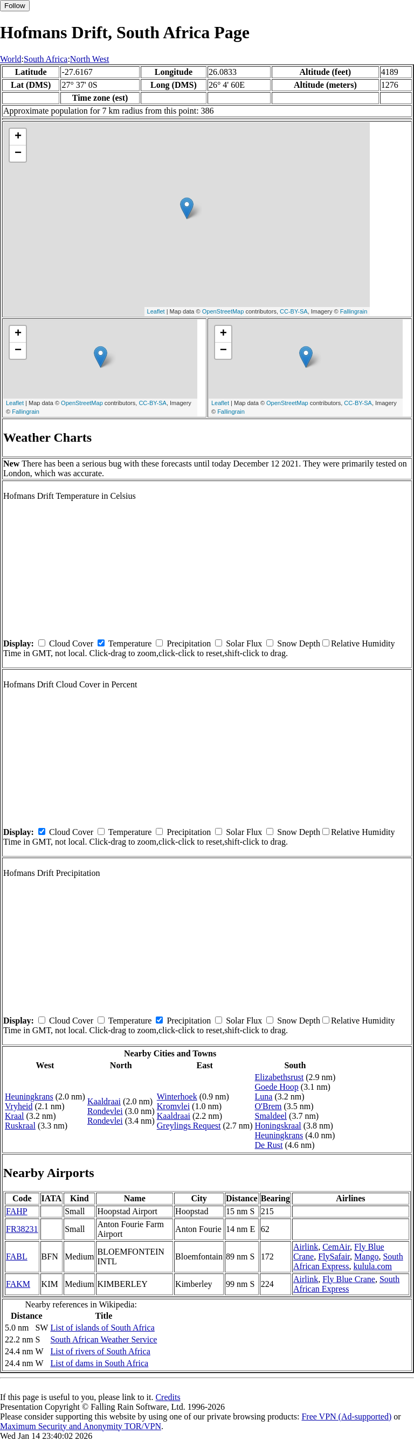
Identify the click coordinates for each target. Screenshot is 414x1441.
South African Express (348, 1261)
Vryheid (18, 1106)
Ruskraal (20, 1125)
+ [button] (18, 137)
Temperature (130, 643)
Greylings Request (189, 1125)
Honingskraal (278, 1125)
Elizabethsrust (279, 1077)
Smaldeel (271, 1115)
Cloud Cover (71, 643)
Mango (366, 1256)
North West (89, 59)
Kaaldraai (104, 1101)
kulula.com (372, 1266)
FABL (16, 1256)
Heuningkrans (29, 1096)
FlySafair (334, 1256)
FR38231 (22, 1229)
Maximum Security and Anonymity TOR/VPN (80, 1426)
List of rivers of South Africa (100, 1351)
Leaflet (156, 311)
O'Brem (268, 1106)
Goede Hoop (277, 1086)
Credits (167, 1397)
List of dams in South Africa (99, 1363)
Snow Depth (298, 643)
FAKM (18, 1284)
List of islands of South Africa (102, 1327)
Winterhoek (177, 1096)
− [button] (18, 153)
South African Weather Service (103, 1339)
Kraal (14, 1115)
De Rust (269, 1145)
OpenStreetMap (223, 311)
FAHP (16, 1211)
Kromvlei (173, 1106)
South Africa (45, 59)
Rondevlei (105, 1111)
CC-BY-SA (294, 311)
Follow (14, 6)
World (11, 59)
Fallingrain (354, 311)
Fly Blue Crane (348, 1279)
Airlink (305, 1246)
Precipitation (189, 643)
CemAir (336, 1246)
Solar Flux (244, 643)
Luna (264, 1096)
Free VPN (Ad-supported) (346, 1416)
